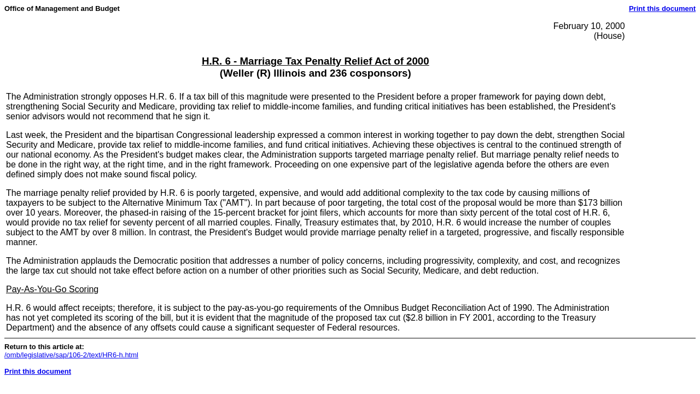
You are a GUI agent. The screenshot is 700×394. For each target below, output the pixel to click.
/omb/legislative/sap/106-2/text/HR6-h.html (71, 355)
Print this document (662, 8)
